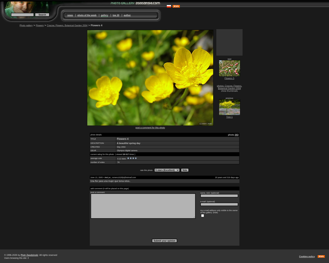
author (127, 15)
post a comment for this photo (150, 127)
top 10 (116, 15)
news (70, 15)
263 (237, 134)
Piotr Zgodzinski (29, 255)
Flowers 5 (229, 78)
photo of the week (87, 15)
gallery (104, 15)
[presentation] (164, 228)
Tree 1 (229, 117)
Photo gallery (26, 25)
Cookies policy (307, 256)
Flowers (40, 25)
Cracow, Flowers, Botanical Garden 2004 (67, 25)
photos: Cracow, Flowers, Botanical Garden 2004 (229, 87)
